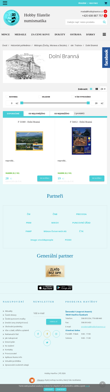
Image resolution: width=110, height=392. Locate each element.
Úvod (4, 45)
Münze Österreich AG (55, 231)
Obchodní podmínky (13, 326)
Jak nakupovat (11, 338)
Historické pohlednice (21, 45)
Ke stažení (9, 346)
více (87, 386)
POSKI (68, 239)
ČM (28, 214)
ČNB (55, 214)
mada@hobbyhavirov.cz (92, 11)
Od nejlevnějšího (37, 113)
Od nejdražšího (61, 113)
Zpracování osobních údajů (17, 365)
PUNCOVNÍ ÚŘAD (81, 222)
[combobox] (103, 88)
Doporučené (13, 113)
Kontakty (9, 350)
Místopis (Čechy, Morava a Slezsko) (50, 45)
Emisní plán (10, 342)
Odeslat (53, 322)
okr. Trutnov (76, 45)
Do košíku (45, 178)
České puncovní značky (15, 319)
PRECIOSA (81, 214)
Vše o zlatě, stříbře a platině (17, 330)
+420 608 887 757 (92, 15)
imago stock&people (42, 239)
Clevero (36, 380)
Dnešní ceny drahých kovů (16, 323)
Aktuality (8, 311)
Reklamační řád (11, 334)
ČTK (81, 231)
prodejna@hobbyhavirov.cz (93, 326)
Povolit (49, 389)
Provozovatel (11, 353)
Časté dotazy (10, 315)
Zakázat (61, 389)
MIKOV (55, 222)
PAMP (29, 231)
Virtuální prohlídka (13, 361)
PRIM (28, 222)
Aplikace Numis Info (13, 357)
